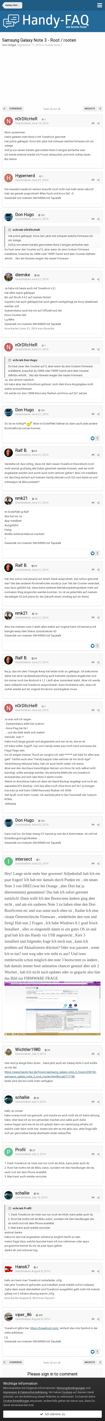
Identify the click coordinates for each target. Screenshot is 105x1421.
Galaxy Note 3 (53, 45)
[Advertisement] (52, 76)
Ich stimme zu (52, 1414)
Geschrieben (31, 123)
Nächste (90, 108)
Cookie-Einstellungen (16, 1400)
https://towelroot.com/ (44, 1328)
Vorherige (15, 108)
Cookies (67, 1392)
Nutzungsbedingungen (71, 1388)
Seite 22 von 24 (52, 109)
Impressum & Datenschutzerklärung (25, 1392)
